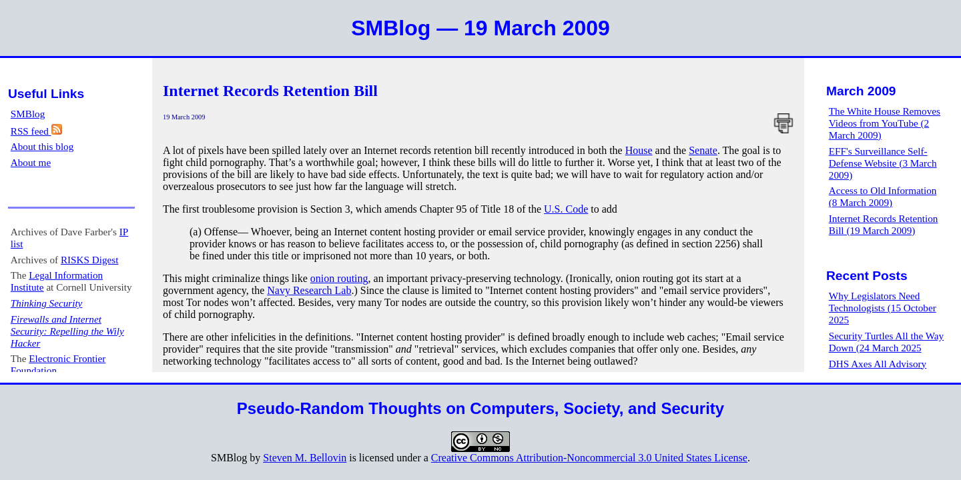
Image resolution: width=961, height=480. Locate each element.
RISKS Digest (90, 259)
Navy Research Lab (309, 290)
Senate (703, 150)
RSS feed (36, 131)
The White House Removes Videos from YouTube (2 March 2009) (884, 123)
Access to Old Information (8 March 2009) (883, 196)
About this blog (42, 146)
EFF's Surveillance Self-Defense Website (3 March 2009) (883, 163)
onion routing (339, 278)
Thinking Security (47, 303)
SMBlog (28, 113)
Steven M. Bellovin (304, 457)
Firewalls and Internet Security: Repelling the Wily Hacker (67, 331)
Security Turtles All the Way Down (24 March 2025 (886, 341)
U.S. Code (566, 209)
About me (31, 162)
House (639, 150)
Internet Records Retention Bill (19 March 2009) (883, 224)
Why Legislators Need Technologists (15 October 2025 (882, 307)
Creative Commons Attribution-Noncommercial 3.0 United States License (589, 457)
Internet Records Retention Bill (270, 90)
